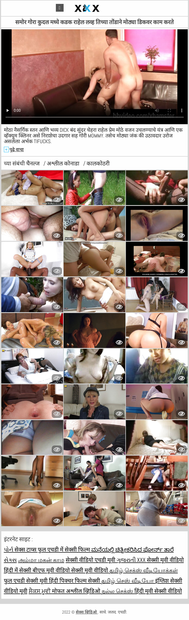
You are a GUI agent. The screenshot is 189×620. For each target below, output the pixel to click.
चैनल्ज (33, 163)
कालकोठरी (98, 163)
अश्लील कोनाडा (64, 163)
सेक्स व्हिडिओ (87, 612)
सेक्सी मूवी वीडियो (90, 570)
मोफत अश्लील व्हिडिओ (77, 591)
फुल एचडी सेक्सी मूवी (26, 580)
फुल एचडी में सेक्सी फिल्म (64, 549)
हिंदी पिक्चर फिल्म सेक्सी (75, 580)
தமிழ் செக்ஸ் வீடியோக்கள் (143, 570)
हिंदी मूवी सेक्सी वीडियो (158, 591)
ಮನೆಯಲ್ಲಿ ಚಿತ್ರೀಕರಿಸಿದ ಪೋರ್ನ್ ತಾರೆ (132, 549)
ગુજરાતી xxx (132, 559)
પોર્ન (9, 549)
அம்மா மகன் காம (41, 559)
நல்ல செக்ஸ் (118, 591)
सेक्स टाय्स (26, 549)
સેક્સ (10, 559)
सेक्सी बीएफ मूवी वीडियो (45, 570)
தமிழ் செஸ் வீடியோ (128, 580)
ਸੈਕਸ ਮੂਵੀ (40, 591)
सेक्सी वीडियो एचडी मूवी (91, 559)
